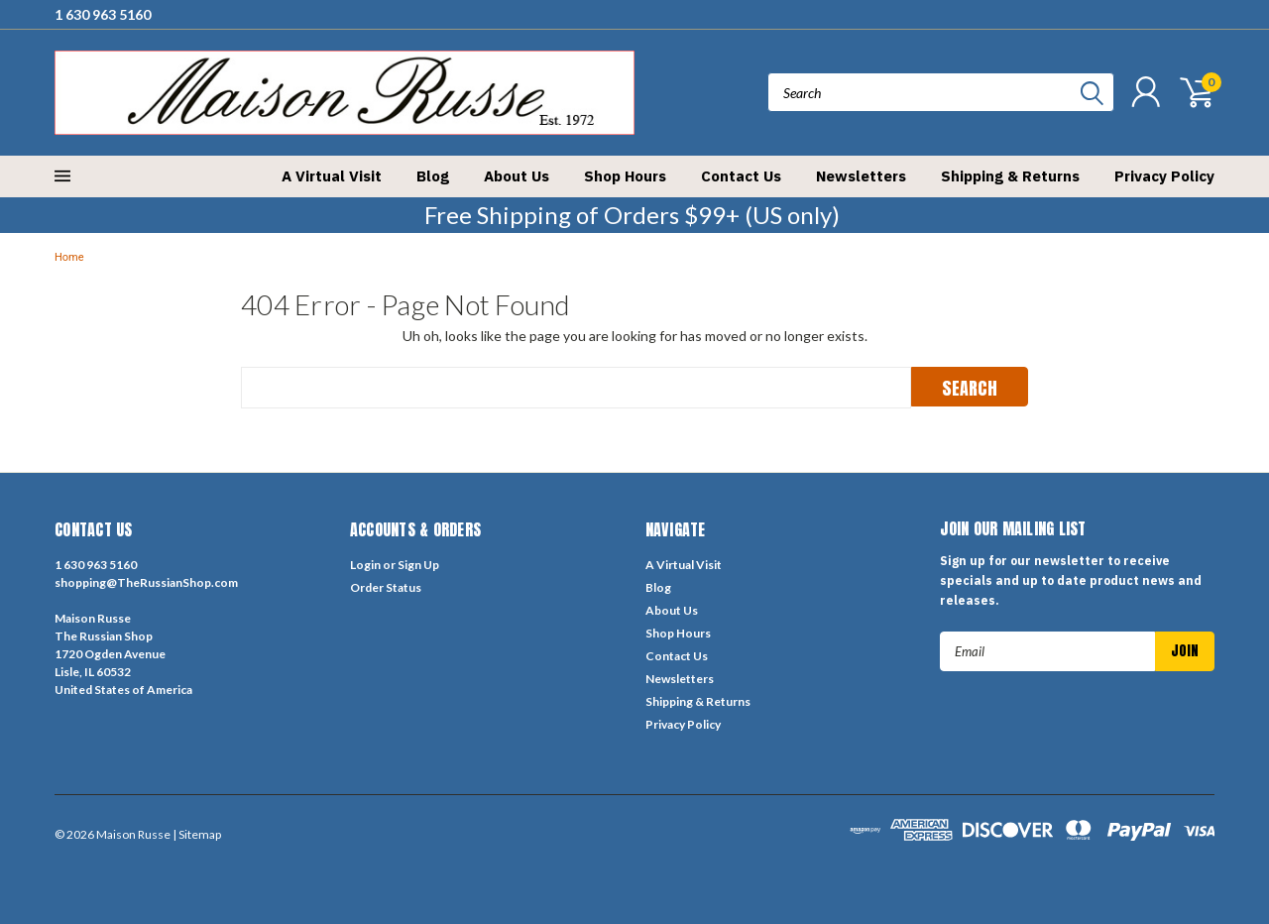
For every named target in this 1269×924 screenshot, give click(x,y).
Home (69, 257)
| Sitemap (197, 834)
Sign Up (418, 564)
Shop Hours (625, 176)
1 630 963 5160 (103, 14)
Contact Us (741, 176)
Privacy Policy (1164, 176)
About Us (516, 176)
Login (365, 564)
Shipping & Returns (1010, 176)
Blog (432, 176)
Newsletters (861, 176)
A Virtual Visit (332, 176)
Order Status (385, 587)
